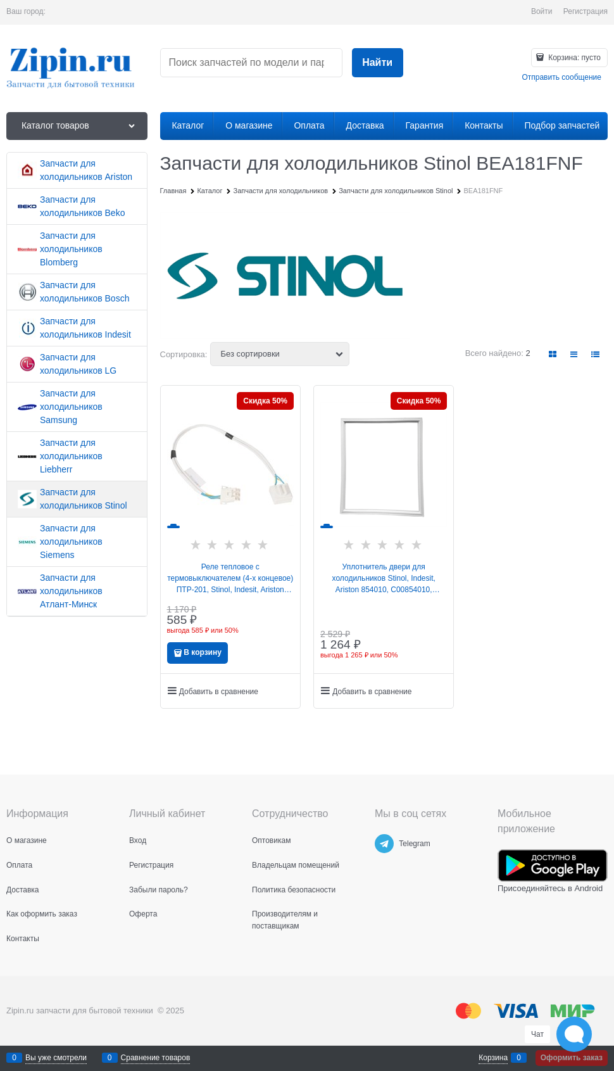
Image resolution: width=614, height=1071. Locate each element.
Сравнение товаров (156, 1058)
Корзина (493, 1058)
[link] (553, 354)
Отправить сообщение (561, 77)
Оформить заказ (572, 1057)
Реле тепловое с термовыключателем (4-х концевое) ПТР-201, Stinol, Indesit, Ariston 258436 (230, 578)
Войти (542, 11)
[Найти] (377, 63)
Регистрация (585, 11)
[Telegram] (384, 843)
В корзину (203, 652)
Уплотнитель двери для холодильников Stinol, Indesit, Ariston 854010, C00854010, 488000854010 (383, 578)
